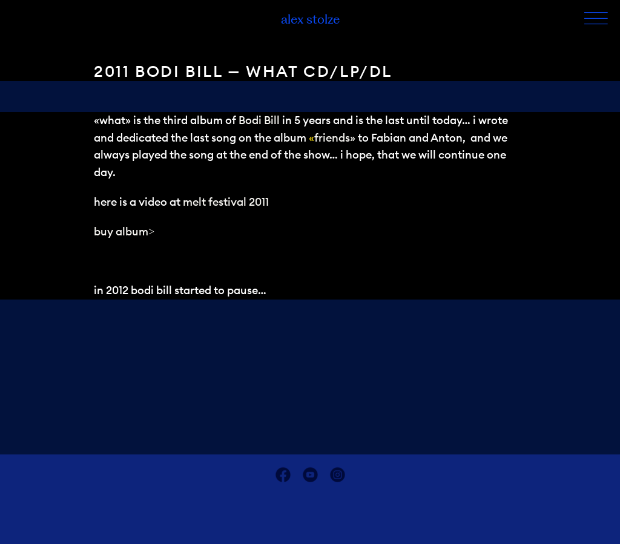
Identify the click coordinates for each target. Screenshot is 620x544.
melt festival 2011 (226, 202)
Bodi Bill (259, 120)
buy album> (124, 231)
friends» (334, 138)
